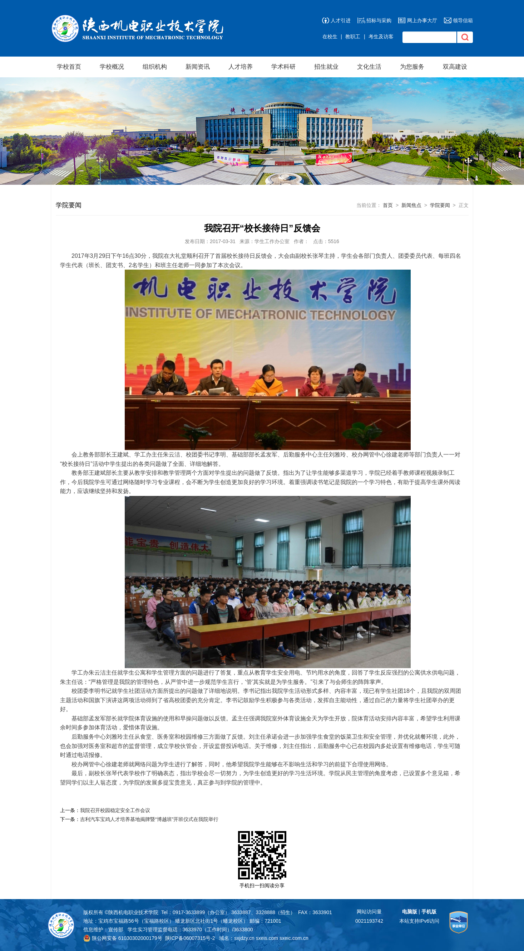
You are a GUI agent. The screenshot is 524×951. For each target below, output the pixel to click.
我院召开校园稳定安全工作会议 (115, 810)
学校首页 (69, 66)
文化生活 (369, 66)
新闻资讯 (198, 66)
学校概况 (112, 66)
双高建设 (455, 66)
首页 (388, 205)
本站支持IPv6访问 (419, 921)
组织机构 (155, 66)
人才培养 (240, 66)
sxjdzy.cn (244, 938)
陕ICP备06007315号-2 (190, 938)
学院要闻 (440, 205)
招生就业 (326, 66)
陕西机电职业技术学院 (133, 912)
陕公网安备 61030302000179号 (122, 938)
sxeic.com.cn (294, 938)
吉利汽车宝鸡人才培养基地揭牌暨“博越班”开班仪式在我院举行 (149, 819)
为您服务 (412, 66)
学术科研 (283, 66)
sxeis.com (267, 938)
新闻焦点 (411, 205)
